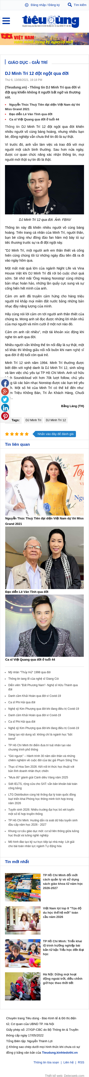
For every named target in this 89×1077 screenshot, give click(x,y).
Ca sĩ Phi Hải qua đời (21, 702)
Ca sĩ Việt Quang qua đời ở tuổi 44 (34, 119)
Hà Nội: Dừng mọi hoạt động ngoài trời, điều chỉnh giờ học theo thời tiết (62, 979)
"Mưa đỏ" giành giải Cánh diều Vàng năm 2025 (38, 777)
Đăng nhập (38, 5)
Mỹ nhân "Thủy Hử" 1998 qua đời (29, 672)
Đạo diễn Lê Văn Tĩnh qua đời (30, 114)
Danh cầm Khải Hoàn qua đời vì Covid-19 (34, 696)
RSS (81, 1062)
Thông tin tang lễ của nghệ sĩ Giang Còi (33, 678)
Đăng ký (54, 5)
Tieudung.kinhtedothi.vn (60, 1052)
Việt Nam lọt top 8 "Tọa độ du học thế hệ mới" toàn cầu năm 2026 (62, 912)
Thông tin (12, 127)
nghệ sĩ (78, 350)
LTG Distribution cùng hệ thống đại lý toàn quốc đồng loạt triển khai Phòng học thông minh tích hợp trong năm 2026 (42, 799)
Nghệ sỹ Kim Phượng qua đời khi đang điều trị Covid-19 (43, 708)
